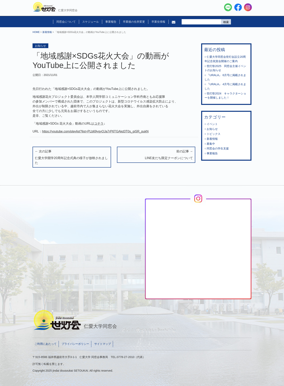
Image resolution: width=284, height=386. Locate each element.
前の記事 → (156, 155)
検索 (226, 22)
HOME (36, 32)
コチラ (99, 123)
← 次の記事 (72, 157)
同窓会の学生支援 (218, 148)
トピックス (213, 133)
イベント (212, 124)
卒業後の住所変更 (134, 21)
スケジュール (90, 21)
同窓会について (66, 21)
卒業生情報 (158, 21)
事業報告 (110, 21)
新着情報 (47, 32)
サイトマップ (102, 343)
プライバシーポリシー (75, 343)
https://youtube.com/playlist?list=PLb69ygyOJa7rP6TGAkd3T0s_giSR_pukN (95, 131)
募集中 (211, 143)
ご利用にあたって (46, 343)
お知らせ (40, 45)
